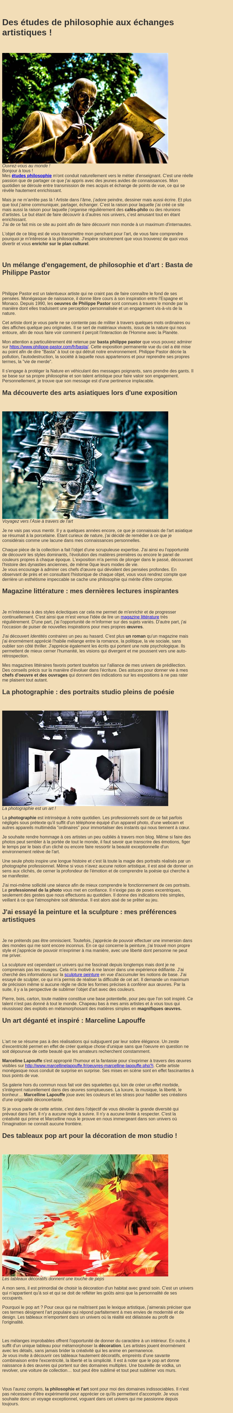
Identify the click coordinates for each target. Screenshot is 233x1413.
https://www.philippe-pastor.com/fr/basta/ (49, 346)
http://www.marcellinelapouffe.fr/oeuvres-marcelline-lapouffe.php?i (89, 1065)
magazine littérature (140, 617)
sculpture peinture (81, 974)
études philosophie (32, 175)
